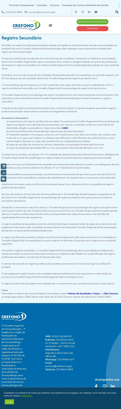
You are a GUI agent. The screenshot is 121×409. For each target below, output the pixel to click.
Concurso (54, 5)
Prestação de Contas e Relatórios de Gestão (85, 5)
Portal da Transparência (21, 5)
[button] (116, 12)
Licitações (42, 5)
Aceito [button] (9, 402)
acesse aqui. (26, 395)
